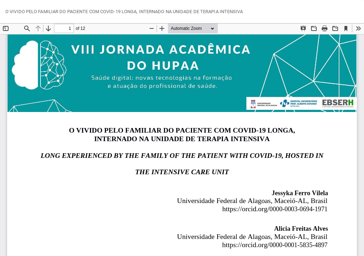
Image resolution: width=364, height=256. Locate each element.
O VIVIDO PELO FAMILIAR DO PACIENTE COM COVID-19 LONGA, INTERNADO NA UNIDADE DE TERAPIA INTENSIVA (124, 11)
